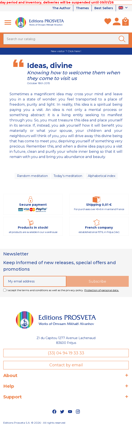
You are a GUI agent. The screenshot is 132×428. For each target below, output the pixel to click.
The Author (61, 8)
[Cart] (125, 22)
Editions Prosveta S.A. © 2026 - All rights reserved (34, 422)
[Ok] (123, 39)
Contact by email (66, 365)
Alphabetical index (101, 176)
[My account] (116, 22)
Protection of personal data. (101, 290)
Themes (82, 8)
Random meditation (32, 176)
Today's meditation (67, 176)
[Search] (66, 39)
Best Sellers (103, 8)
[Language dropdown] (124, 8)
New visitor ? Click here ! (66, 51)
